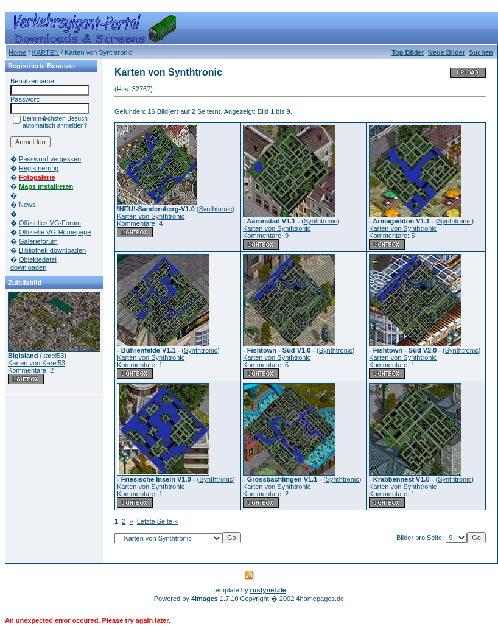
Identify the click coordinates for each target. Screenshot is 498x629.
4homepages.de (320, 598)
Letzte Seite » (157, 521)
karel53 (53, 355)
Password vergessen (50, 159)
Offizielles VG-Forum (50, 223)
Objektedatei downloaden (33, 263)
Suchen (481, 52)
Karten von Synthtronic (150, 216)
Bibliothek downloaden (52, 250)
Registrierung (38, 168)
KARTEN (45, 52)
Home (17, 52)
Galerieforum (38, 241)
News (27, 204)
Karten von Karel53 (36, 363)
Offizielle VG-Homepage (55, 232)
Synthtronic (216, 209)
